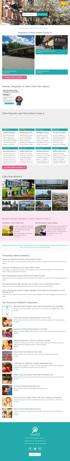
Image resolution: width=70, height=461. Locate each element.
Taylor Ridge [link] (47, 247)
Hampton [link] (37, 245)
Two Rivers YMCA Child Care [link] (13, 223)
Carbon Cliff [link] (11, 245)
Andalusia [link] (4, 245)
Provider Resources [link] (40, 440)
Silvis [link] (41, 247)
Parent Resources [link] (29, 440)
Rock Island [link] (36, 247)
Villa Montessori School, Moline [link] (46, 223)
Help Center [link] (34, 454)
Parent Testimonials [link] (29, 443)
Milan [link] (54, 245)
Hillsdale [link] (43, 245)
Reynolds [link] (29, 247)
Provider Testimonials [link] (40, 443)
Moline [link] (58, 245)
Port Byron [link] (64, 245)
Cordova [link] (25, 245)
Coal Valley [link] (19, 245)
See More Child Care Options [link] (15, 77)
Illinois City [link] (49, 245)
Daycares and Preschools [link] (26, 28)
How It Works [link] (34, 438)
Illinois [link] (35, 28)
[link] (8, 3)
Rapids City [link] (23, 247)
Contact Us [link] (42, 438)
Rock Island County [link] (43, 28)
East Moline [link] (31, 245)
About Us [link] (27, 438)
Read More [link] (17, 237)
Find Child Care (42, 14)
